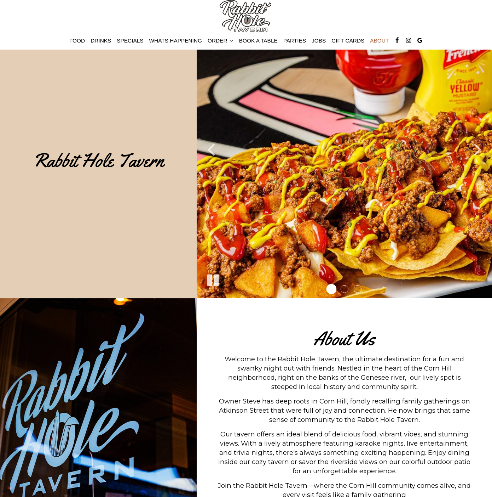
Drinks (101, 41)
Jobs (319, 41)
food (77, 41)
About (379, 41)
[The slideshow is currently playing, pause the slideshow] (212, 278)
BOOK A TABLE (258, 41)
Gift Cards (347, 41)
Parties (294, 41)
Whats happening (175, 41)
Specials (130, 41)
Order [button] (220, 41)
